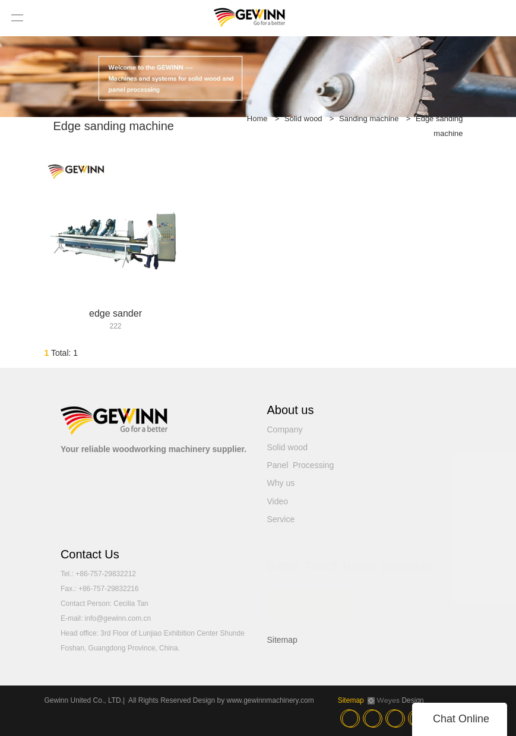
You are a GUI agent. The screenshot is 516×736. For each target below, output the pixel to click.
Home (257, 118)
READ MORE (310, 599)
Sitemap (282, 640)
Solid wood (303, 118)
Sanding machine (368, 118)
